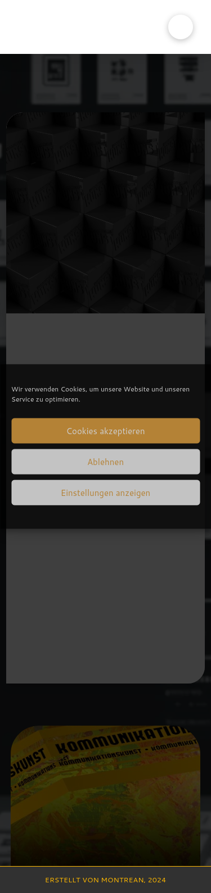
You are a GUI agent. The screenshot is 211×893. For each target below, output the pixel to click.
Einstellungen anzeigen (105, 492)
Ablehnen (105, 461)
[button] (180, 27)
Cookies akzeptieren (105, 430)
